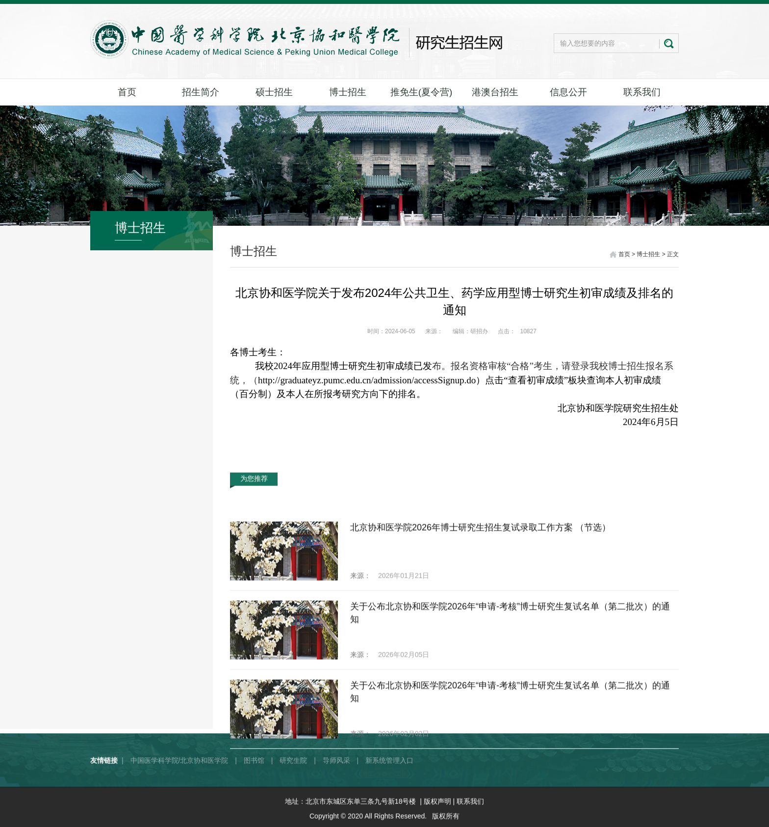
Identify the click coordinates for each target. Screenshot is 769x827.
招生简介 (200, 92)
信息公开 (568, 92)
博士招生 (347, 92)
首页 (127, 92)
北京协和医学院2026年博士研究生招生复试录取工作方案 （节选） (480, 631)
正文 (673, 255)
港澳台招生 (495, 92)
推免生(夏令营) (421, 92)
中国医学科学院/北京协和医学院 (179, 784)
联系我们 (642, 92)
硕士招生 (274, 92)
